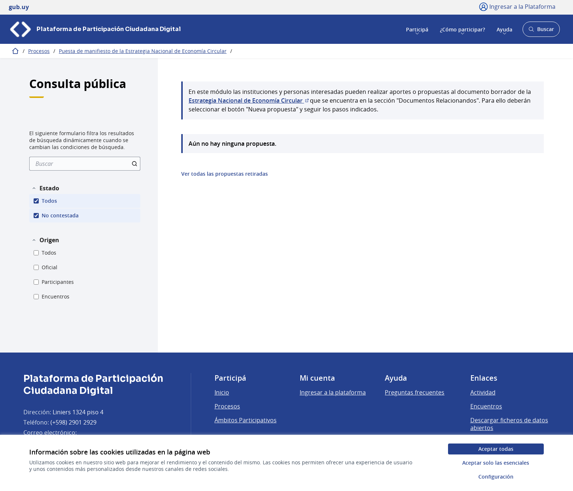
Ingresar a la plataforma (333, 392)
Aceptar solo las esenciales (495, 462)
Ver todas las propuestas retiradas (224, 174)
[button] (45, 188)
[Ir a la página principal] (95, 29)
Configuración (495, 476)
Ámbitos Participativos (246, 420)
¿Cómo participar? (462, 29)
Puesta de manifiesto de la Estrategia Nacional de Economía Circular (143, 50)
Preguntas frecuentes (414, 392)
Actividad (483, 392)
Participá (417, 29)
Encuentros (486, 406)
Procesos (39, 50)
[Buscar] (84, 164)
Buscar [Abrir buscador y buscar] (541, 31)
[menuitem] (84, 164)
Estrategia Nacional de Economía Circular (249, 100)
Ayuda (504, 29)
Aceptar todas (495, 448)
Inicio (222, 392)
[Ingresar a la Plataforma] (517, 7)
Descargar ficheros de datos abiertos (509, 424)
